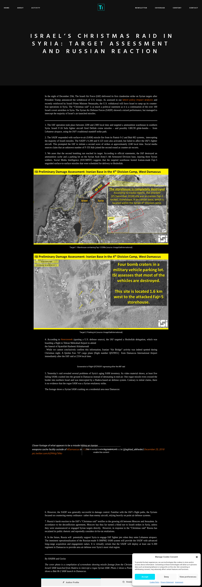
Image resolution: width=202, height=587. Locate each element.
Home (29, 8)
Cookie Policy (154, 582)
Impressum (179, 582)
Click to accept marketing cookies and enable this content (101, 450)
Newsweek (67, 339)
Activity (58, 8)
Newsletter (118, 8)
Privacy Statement (167, 582)
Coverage (137, 8)
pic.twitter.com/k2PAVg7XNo (47, 453)
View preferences (188, 577)
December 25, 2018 (154, 449)
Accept (145, 577)
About (43, 8)
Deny (166, 577)
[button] (196, 557)
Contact (170, 8)
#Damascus (73, 449)
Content (154, 8)
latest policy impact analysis (138, 99)
